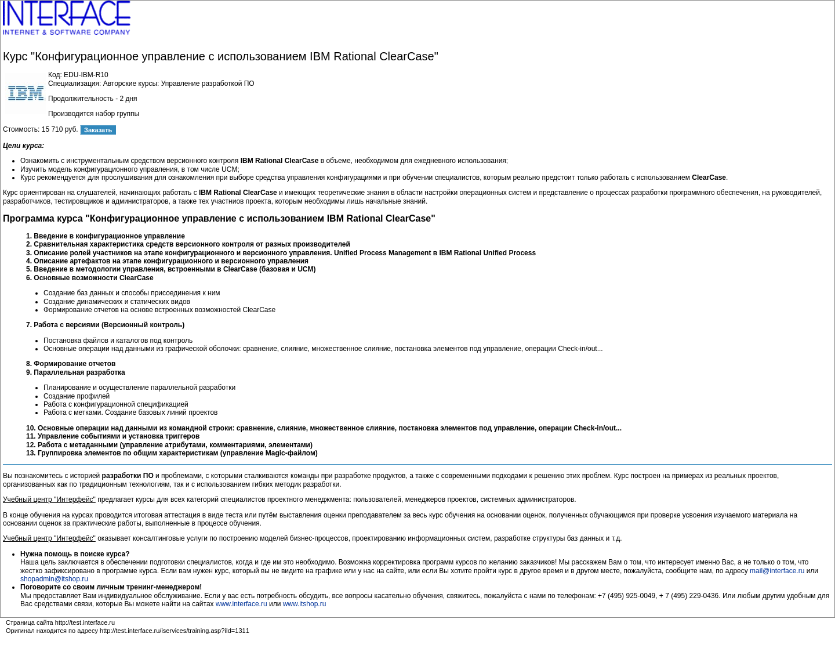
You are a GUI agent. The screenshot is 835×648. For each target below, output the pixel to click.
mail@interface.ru (777, 571)
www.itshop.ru (304, 604)
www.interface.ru (241, 604)
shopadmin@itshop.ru (54, 579)
